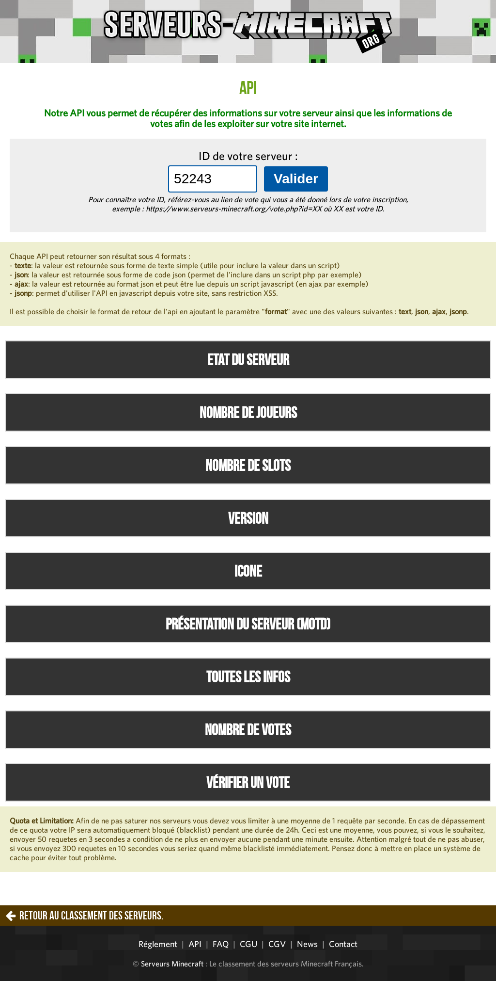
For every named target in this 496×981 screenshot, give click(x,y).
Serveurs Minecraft (172, 963)
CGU (248, 944)
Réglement (158, 944)
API (195, 944)
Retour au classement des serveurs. (91, 915)
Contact (343, 944)
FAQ (221, 944)
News (307, 944)
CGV (277, 944)
